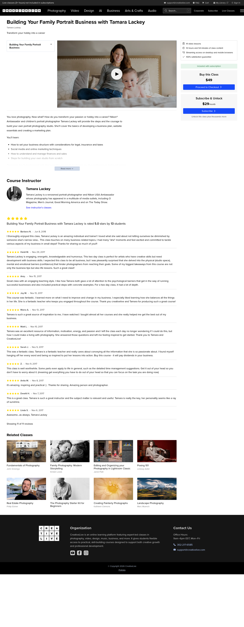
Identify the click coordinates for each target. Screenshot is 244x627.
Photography (57, 10)
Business (113, 10)
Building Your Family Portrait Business (25, 46)
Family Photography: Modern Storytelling (66, 467)
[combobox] (177, 10)
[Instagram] (86, 552)
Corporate (199, 10)
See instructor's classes (38, 207)
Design (89, 10)
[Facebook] (79, 552)
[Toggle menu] (242, 10)
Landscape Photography (150, 503)
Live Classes (228, 10)
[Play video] (116, 74)
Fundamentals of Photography (23, 465)
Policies (122, 570)
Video (75, 10)
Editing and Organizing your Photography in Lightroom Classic (112, 467)
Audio (152, 10)
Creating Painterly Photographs (111, 503)
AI (100, 10)
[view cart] (206, 3)
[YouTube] (72, 552)
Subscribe (213, 10)
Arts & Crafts (134, 10)
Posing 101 (143, 465)
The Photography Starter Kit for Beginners (67, 504)
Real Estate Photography (20, 503)
